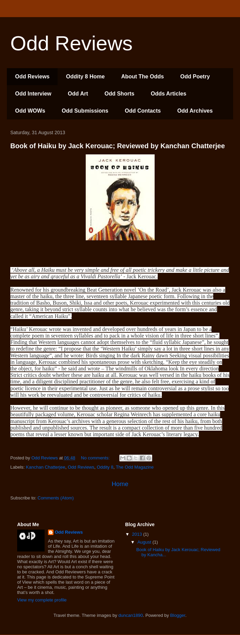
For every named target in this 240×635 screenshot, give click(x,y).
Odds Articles (168, 94)
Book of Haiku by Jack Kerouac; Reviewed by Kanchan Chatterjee (117, 146)
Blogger (177, 615)
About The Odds (142, 76)
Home (120, 484)
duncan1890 (130, 615)
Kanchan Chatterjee (45, 467)
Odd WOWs (30, 111)
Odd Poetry (195, 76)
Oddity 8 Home (85, 76)
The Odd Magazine (135, 467)
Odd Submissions (85, 111)
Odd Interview (33, 94)
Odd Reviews (32, 76)
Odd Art (78, 94)
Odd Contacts (143, 111)
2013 (137, 534)
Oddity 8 (105, 467)
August (145, 542)
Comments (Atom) (56, 497)
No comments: (96, 457)
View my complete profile (42, 599)
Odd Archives (195, 111)
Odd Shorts (119, 94)
